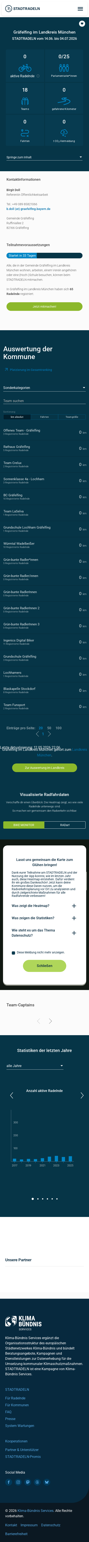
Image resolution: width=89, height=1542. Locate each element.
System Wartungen (19, 1426)
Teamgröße (72, 417)
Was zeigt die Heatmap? (30, 906)
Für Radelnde (15, 1398)
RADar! (65, 825)
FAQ (8, 1412)
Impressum (29, 1525)
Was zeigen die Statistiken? (33, 918)
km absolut (17, 417)
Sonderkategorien (16, 388)
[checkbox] (45, 953)
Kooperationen (16, 1441)
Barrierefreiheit (16, 1534)
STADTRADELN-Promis (23, 1457)
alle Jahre (13, 1066)
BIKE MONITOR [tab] (23, 825)
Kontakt (11, 1525)
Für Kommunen (17, 1405)
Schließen (44, 966)
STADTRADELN (17, 1390)
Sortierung (9, 411)
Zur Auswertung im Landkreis (44, 767)
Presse (10, 1419)
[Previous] (39, 1022)
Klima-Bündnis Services (35, 1511)
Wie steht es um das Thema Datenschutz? (33, 933)
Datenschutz (50, 1525)
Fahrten (44, 417)
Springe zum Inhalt (19, 157)
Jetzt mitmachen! (44, 306)
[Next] (49, 1022)
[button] (82, 24)
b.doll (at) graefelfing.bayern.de (28, 209)
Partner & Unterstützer (22, 1450)
